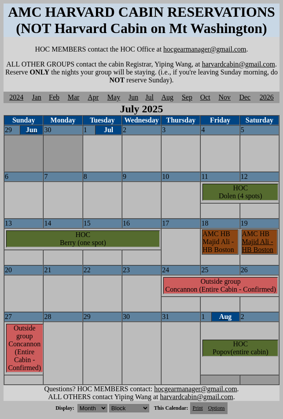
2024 (16, 97)
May (113, 97)
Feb (54, 97)
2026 (267, 97)
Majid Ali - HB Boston (258, 245)
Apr (93, 97)
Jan (36, 97)
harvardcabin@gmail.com (238, 64)
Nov (224, 97)
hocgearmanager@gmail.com (204, 49)
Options (216, 408)
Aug (167, 97)
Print (198, 408)
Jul (149, 97)
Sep (187, 97)
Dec (244, 97)
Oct (205, 97)
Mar (74, 97)
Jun (133, 97)
